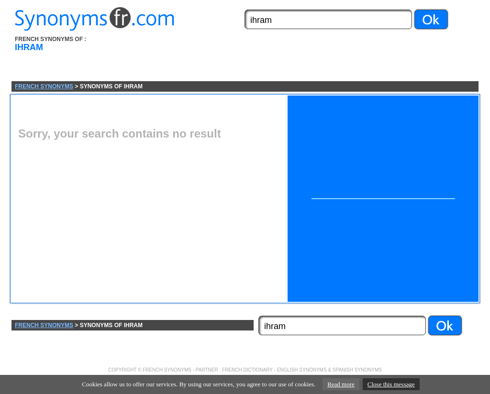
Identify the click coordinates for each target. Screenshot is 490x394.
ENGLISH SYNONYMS (302, 370)
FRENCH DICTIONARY (247, 370)
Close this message (391, 384)
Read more (341, 384)
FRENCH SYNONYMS (44, 86)
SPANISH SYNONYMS (357, 370)
